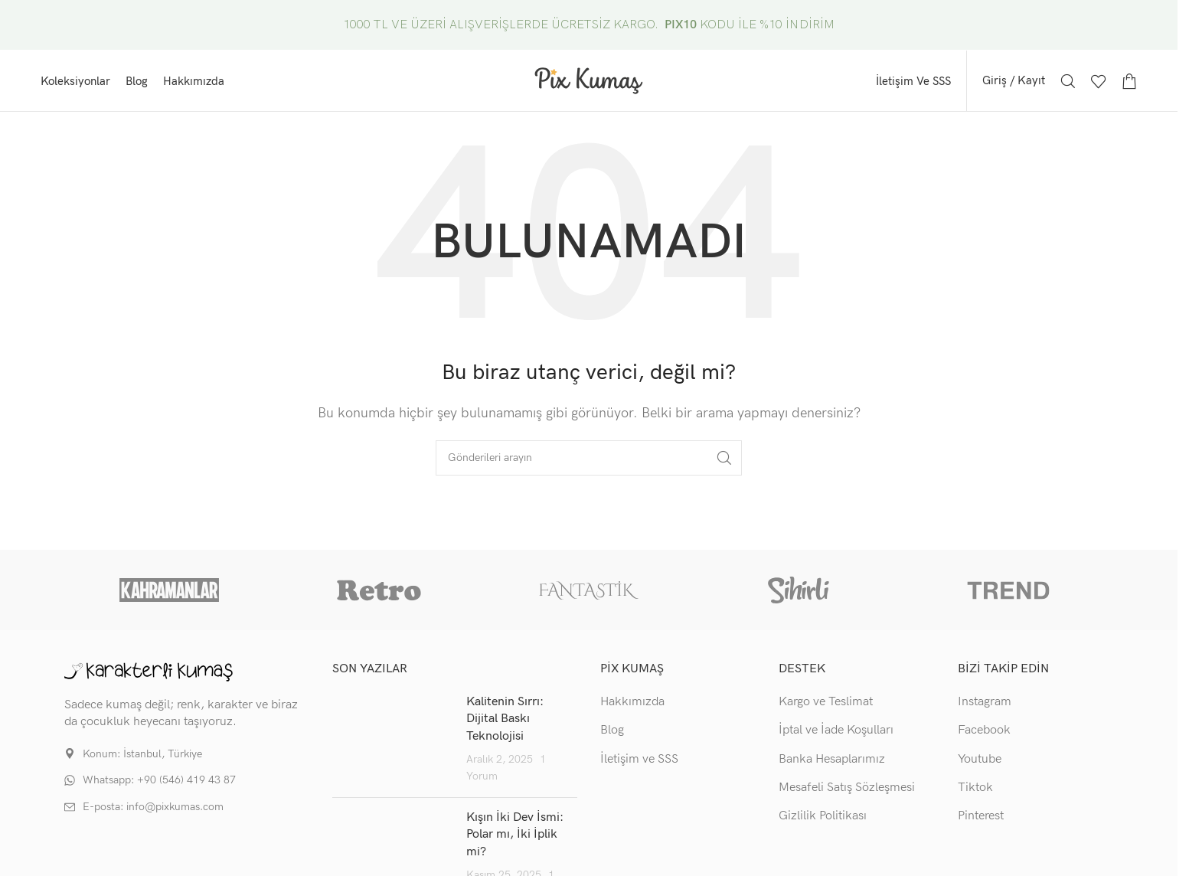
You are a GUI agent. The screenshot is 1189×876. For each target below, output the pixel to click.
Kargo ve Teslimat (826, 705)
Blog (612, 734)
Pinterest (981, 819)
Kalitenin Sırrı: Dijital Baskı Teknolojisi (505, 722)
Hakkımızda (632, 705)
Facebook (984, 734)
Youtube (979, 762)
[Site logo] (588, 81)
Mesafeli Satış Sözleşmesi (847, 791)
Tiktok (975, 791)
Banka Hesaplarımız (832, 762)
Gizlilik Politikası (823, 819)
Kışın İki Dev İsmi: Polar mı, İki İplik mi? (514, 837)
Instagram (984, 705)
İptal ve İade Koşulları (836, 734)
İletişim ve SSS (639, 762)
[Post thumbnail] (393, 743)
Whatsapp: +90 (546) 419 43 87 (159, 783)
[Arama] (1068, 82)
